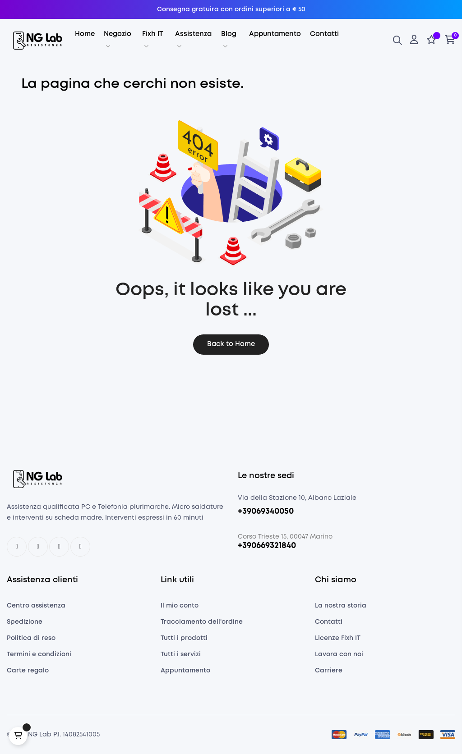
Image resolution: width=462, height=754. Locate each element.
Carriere (328, 670)
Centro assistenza (36, 605)
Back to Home (231, 344)
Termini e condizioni (39, 654)
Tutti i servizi (181, 654)
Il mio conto (180, 605)
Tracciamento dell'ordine (202, 622)
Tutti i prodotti (184, 638)
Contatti (328, 622)
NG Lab (39, 734)
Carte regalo (28, 670)
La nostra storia (340, 605)
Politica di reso (31, 638)
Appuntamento (185, 670)
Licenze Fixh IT (337, 638)
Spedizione (24, 622)
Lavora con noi (339, 654)
